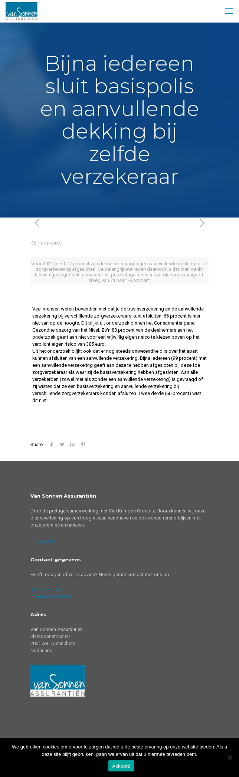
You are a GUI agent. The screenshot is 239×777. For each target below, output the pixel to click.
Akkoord (121, 766)
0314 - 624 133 (45, 589)
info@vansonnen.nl (51, 596)
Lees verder (42, 541)
